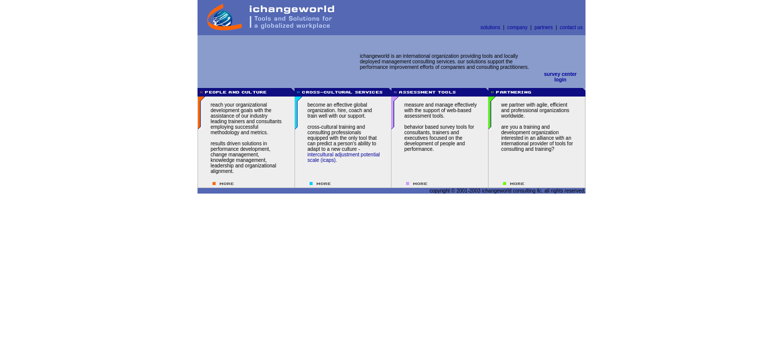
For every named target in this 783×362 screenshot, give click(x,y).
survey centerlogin (560, 76)
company (517, 27)
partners (543, 27)
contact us (571, 27)
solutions (490, 27)
